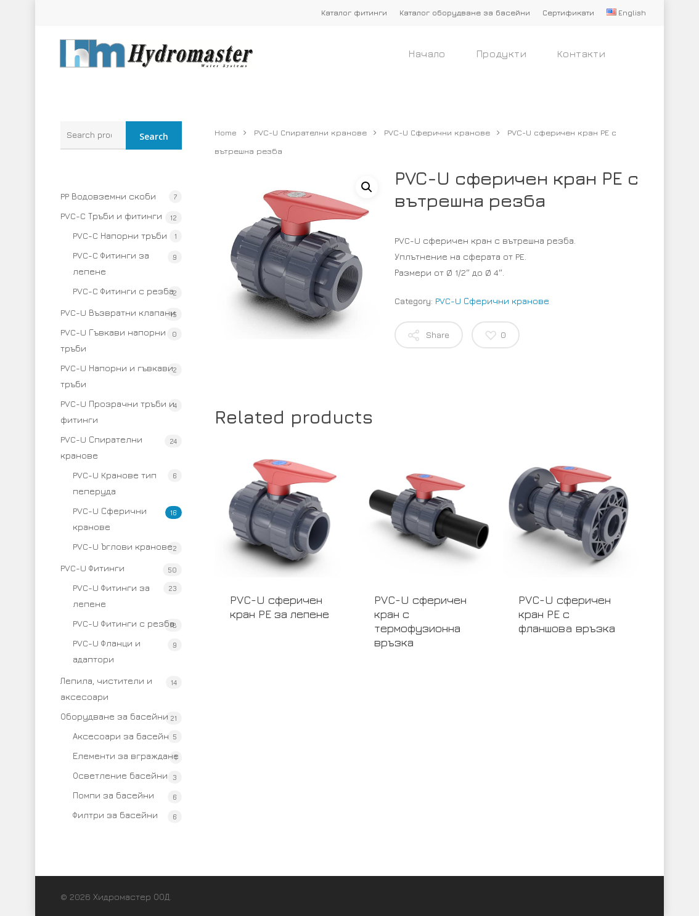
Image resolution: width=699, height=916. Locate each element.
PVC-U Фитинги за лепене (111, 595)
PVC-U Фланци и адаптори (107, 651)
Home (226, 132)
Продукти (501, 61)
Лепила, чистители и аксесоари (106, 688)
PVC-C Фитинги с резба (123, 291)
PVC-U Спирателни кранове (101, 447)
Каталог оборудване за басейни (464, 12)
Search (153, 136)
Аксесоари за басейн (121, 736)
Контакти (581, 61)
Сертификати (568, 12)
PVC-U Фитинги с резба (123, 623)
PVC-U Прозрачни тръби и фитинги (117, 411)
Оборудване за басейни (114, 716)
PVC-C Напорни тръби (120, 235)
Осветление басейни (120, 775)
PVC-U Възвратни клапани (118, 312)
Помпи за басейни (113, 795)
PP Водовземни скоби (108, 196)
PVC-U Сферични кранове (110, 518)
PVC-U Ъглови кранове (123, 546)
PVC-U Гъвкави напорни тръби (113, 340)
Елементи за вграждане (126, 755)
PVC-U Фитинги (92, 568)
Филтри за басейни (115, 815)
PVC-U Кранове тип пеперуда (115, 483)
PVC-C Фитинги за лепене (111, 263)
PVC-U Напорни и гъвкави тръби (116, 376)
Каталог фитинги (354, 12)
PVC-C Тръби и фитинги (111, 216)
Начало (427, 61)
